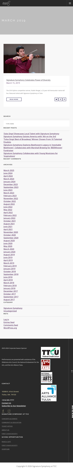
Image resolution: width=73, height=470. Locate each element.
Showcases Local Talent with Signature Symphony (31, 133)
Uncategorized (10, 311)
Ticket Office (7, 426)
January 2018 (9, 288)
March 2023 (9, 193)
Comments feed (11, 325)
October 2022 (10, 201)
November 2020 (11, 232)
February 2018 (10, 285)
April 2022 (8, 212)
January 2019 (9, 268)
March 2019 (9, 263)
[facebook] (3, 411)
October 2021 (10, 221)
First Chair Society (10, 434)
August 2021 (9, 223)
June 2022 (8, 207)
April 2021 (8, 229)
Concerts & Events (9, 419)
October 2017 (10, 294)
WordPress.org (10, 328)
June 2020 (8, 243)
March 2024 (9, 179)
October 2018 (10, 271)
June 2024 (8, 173)
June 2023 (8, 190)
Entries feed (9, 322)
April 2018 (8, 280)
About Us (5, 430)
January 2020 (9, 252)
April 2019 (8, 260)
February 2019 (10, 266)
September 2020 (11, 238)
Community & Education (11, 422)
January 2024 (9, 181)
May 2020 (8, 246)
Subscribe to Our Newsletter (14, 406)
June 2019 (8, 257)
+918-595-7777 (8, 400)
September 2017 (11, 297)
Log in (6, 319)
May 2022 (8, 209)
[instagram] (9, 411)
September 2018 (11, 274)
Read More (14, 99)
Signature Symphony (13, 308)
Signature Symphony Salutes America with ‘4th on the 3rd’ (30, 136)
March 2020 (9, 249)
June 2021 (8, 226)
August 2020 (9, 240)
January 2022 (9, 218)
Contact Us (6, 403)
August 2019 (9, 254)
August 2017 (9, 299)
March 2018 (9, 282)
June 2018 (8, 277)
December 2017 (11, 291)
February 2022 (10, 215)
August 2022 (9, 204)
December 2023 (11, 184)
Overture (6, 449)
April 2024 (8, 176)
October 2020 (10, 235)
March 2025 (9, 170)
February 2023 (10, 195)
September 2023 (11, 187)
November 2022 (11, 198)
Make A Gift (6, 441)
